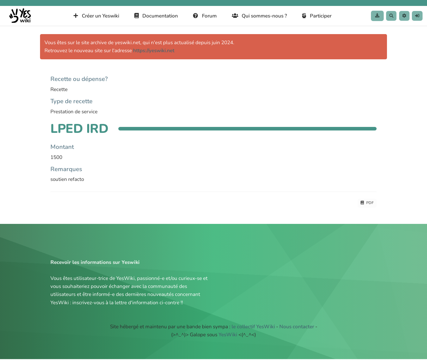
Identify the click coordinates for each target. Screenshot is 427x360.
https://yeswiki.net (153, 50)
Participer (312, 15)
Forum (200, 15)
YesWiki (228, 335)
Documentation (151, 15)
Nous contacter (296, 327)
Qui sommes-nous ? (254, 15)
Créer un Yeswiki (91, 15)
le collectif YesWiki (253, 327)
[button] (401, 16)
